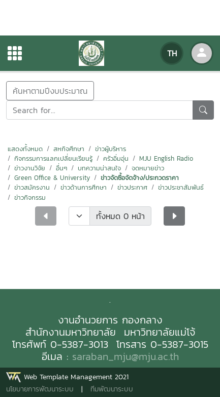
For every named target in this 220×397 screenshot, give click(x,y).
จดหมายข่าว (148, 168)
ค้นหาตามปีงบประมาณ (50, 91)
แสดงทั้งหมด (25, 149)
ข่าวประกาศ (132, 187)
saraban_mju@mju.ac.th (125, 356)
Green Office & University (52, 178)
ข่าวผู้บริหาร (110, 149)
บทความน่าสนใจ (99, 168)
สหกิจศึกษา (68, 149)
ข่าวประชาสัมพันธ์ (181, 187)
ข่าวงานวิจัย (29, 168)
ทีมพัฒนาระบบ (111, 389)
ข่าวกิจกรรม (30, 197)
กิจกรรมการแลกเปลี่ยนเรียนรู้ (53, 158)
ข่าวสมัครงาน (32, 187)
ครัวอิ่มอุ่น (116, 158)
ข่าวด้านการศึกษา (83, 187)
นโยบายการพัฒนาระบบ (40, 389)
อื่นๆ (61, 168)
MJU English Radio (166, 158)
